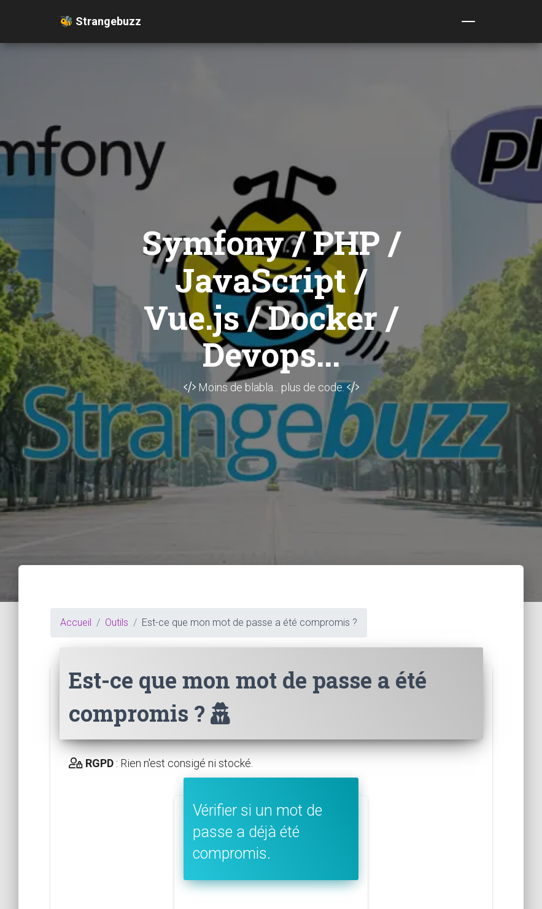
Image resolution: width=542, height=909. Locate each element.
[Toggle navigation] (468, 21)
